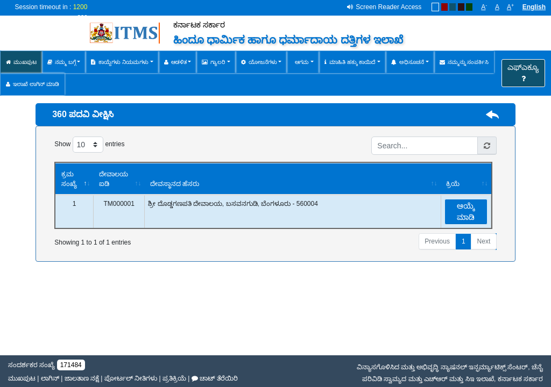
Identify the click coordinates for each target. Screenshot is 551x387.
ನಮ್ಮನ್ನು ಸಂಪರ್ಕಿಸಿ (464, 62)
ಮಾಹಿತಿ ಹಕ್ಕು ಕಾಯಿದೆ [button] (350, 62)
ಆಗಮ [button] (300, 62)
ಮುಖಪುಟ (21, 62)
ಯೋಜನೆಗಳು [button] (259, 62)
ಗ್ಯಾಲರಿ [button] (213, 62)
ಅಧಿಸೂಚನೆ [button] (407, 62)
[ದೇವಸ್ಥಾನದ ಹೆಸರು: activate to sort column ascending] (292, 179)
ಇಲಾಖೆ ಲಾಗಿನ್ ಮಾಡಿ (32, 84)
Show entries (89, 145)
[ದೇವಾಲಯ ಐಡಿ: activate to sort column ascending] (118, 179)
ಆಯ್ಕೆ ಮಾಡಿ (466, 211)
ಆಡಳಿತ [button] (175, 62)
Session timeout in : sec (51, 11)
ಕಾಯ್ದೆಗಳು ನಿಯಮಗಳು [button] (120, 62)
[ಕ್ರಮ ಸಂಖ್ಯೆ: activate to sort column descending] (74, 179)
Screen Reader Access (388, 7)
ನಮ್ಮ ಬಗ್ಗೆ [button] (61, 62)
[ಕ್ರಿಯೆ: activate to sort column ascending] (466, 179)
